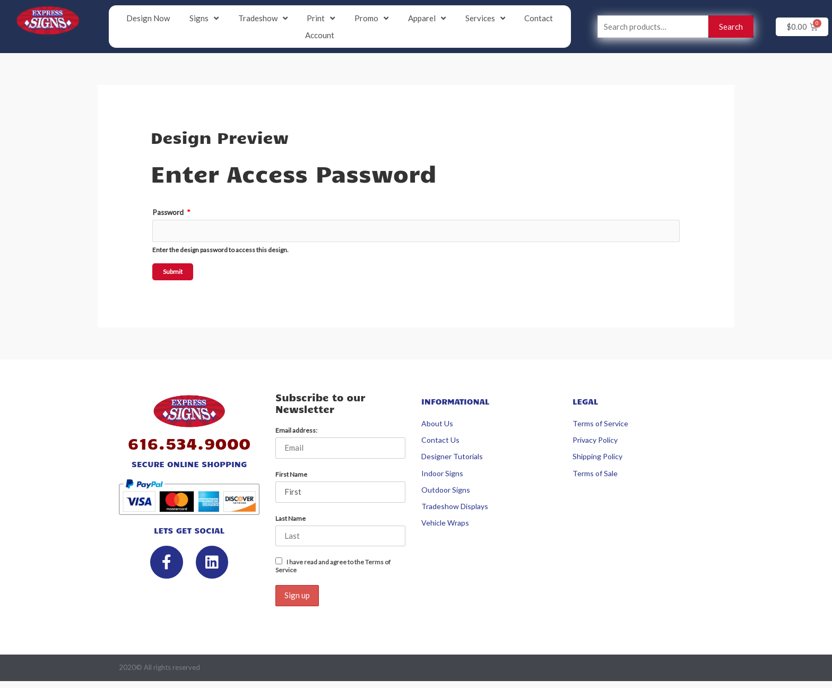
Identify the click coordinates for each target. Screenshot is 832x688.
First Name (291, 474)
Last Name (290, 518)
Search (731, 26)
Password (171, 212)
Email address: (296, 430)
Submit (173, 272)
